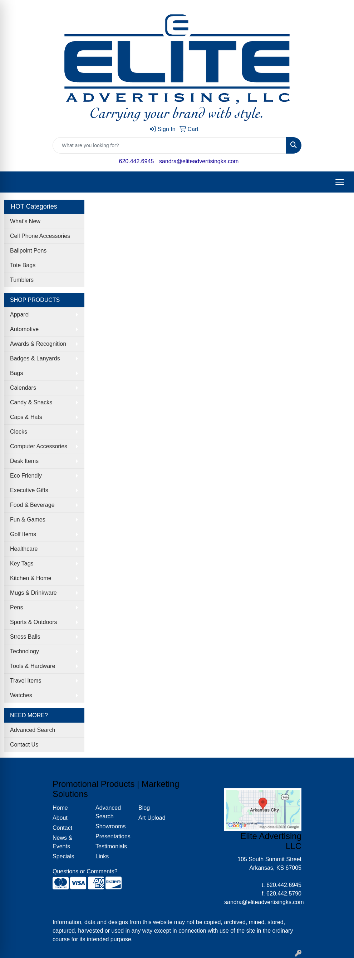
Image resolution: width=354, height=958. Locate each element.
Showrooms (110, 826)
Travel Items (25, 681)
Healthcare (24, 549)
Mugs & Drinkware (33, 593)
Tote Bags (22, 265)
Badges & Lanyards (35, 358)
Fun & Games (27, 520)
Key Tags (22, 563)
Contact (62, 828)
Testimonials (111, 846)
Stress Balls (25, 637)
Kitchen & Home (30, 578)
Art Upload (152, 818)
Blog (144, 808)
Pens (16, 607)
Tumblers (22, 280)
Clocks (18, 432)
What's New (25, 221)
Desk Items (24, 461)
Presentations (112, 836)
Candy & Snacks (31, 402)
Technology (24, 651)
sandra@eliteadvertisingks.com (199, 161)
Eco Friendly (26, 476)
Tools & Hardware (32, 666)
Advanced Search (32, 730)
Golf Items (23, 534)
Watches (21, 695)
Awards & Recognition (38, 344)
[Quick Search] (169, 145)
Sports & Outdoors (33, 622)
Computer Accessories (38, 446)
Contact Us (24, 745)
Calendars (23, 388)
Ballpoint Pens (28, 251)
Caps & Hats (26, 417)
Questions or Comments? (85, 871)
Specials (63, 856)
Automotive (24, 329)
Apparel (20, 314)
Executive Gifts (29, 490)
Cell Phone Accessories (40, 236)
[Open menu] (340, 182)
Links (102, 856)
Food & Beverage (32, 505)
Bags (16, 373)
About (60, 818)
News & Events (62, 842)
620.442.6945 (136, 161)
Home (60, 808)
